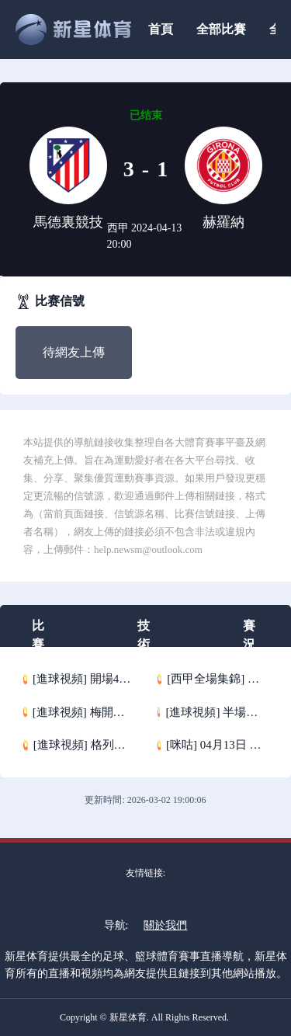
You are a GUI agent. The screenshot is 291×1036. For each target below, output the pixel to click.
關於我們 (165, 925)
